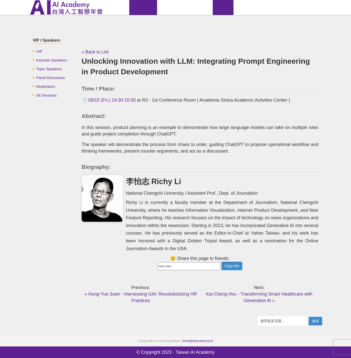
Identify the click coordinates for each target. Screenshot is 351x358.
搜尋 (315, 321)
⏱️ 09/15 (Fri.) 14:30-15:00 (109, 100)
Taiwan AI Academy (194, 352)
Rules (259, 7)
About (165, 7)
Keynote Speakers (51, 60)
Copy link (232, 266)
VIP (39, 51)
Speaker (223, 7)
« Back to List (95, 51)
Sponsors (278, 7)
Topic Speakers (49, 69)
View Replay (143, 7)
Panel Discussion (50, 78)
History (183, 7)
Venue (242, 7)
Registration (304, 7)
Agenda (203, 7)
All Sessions (46, 95)
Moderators (45, 86)
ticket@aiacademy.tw (197, 341)
